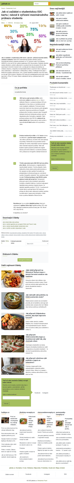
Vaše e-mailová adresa (9, 394)
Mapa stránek (60, 468)
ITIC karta (36, 233)
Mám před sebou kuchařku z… (58, 120)
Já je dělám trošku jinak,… (57, 131)
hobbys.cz (5, 412)
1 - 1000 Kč (9, 23)
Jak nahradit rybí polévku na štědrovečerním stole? (37, 296)
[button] (24, 38)
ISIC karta (30, 233)
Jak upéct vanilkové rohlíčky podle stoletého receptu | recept (63, 26)
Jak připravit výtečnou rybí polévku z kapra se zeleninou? (36, 360)
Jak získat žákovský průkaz (11, 222)
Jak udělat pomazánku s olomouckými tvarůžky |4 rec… (63, 456)
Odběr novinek (9, 474)
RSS (65, 474)
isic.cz (38, 100)
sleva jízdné (17, 235)
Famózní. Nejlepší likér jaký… (58, 109)
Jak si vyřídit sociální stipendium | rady (14, 228)
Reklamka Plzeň (42, 480)
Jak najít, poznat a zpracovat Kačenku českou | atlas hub (62, 33)
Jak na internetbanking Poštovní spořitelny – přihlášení (63, 65)
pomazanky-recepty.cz (61, 413)
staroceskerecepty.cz (46, 412)
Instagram (45, 393)
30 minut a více (18, 23)
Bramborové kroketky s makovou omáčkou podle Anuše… (45, 443)
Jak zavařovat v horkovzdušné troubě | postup (26, 459)
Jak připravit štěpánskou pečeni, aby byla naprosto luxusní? (36, 315)
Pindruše (22, 448)
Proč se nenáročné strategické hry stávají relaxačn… (14, 420)
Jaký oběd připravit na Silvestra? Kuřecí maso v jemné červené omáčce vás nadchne (36, 273)
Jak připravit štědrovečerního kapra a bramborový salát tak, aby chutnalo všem (36, 338)
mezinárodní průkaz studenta (18, 233)
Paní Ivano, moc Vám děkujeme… (59, 125)
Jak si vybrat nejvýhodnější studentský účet (15, 226)
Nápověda (37, 468)
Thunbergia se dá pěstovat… (58, 87)
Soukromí (52, 468)
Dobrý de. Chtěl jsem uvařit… (58, 114)
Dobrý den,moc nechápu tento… (59, 98)
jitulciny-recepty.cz (27, 412)
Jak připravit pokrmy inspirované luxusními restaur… (26, 432)
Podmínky (44, 468)
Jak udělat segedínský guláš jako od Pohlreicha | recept (64, 57)
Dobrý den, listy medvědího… (58, 103)
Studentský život (11, 8)
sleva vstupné (9, 235)
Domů (3, 8)
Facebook (37, 393)
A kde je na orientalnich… (57, 136)
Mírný (3, 23)
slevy (40, 233)
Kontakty (19, 468)
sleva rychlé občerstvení (28, 235)
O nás (24, 468)
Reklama (30, 468)
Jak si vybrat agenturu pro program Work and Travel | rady (19, 224)
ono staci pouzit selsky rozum (58, 92)
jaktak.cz (12, 468)
